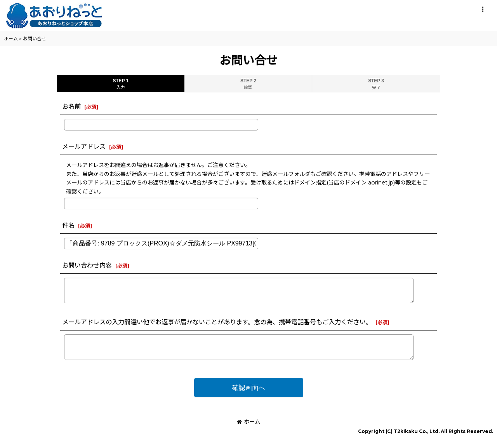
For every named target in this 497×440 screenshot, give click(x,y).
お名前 (71, 106)
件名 (68, 225)
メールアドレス (84, 146)
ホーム (248, 421)
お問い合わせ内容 (87, 265)
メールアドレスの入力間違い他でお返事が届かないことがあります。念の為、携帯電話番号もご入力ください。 (217, 322)
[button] (482, 10)
